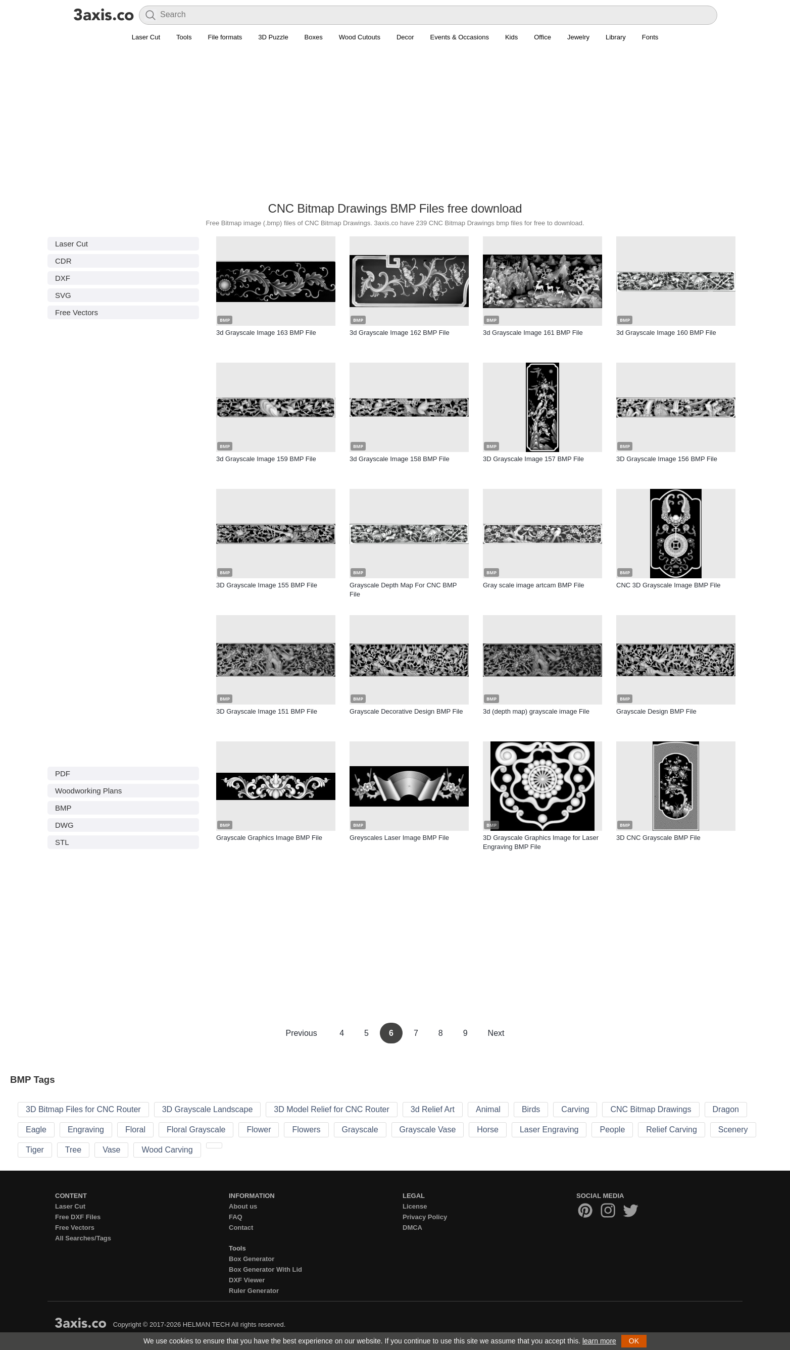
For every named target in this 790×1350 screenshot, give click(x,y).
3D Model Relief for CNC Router (331, 1109)
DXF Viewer (247, 1280)
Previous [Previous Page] (302, 1033)
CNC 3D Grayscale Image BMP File (668, 585)
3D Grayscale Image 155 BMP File (266, 585)
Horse (488, 1129)
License (415, 1206)
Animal (488, 1109)
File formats (225, 37)
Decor (405, 37)
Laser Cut (146, 37)
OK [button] (634, 1341)
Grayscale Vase (428, 1129)
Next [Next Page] (496, 1033)
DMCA (412, 1227)
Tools (183, 37)
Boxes (314, 37)
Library (616, 37)
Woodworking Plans (88, 790)
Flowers (306, 1129)
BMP (63, 808)
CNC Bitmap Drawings (650, 1109)
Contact (241, 1227)
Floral (135, 1129)
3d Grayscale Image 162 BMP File (400, 332)
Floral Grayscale (196, 1129)
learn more (599, 1341)
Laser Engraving (549, 1129)
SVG (63, 295)
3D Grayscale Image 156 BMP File (666, 459)
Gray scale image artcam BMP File (533, 585)
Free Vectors (76, 312)
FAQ (235, 1217)
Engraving (86, 1129)
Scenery (733, 1129)
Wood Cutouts (359, 37)
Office (542, 37)
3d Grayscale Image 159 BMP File (266, 459)
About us (243, 1206)
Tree (73, 1149)
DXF (62, 278)
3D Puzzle (273, 37)
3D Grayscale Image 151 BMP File (266, 711)
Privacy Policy (425, 1217)
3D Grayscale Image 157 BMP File (533, 459)
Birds (531, 1109)
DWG (64, 825)
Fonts (650, 37)
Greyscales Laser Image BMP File (399, 837)
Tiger (35, 1149)
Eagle (36, 1129)
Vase (111, 1149)
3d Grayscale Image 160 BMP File (666, 332)
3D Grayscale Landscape (207, 1109)
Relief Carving (671, 1129)
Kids (511, 37)
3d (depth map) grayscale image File (536, 711)
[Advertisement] (395, 126)
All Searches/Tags (83, 1238)
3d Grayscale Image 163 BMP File (266, 332)
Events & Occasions (459, 37)
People (612, 1129)
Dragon (726, 1109)
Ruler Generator (254, 1290)
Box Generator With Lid (265, 1269)
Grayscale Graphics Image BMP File (269, 837)
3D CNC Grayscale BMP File (658, 837)
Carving (575, 1109)
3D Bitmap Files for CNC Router (83, 1109)
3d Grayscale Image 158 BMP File (400, 459)
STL (62, 842)
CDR (63, 261)
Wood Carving (166, 1149)
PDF (62, 773)
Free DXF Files (78, 1217)
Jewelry (578, 37)
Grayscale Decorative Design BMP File (406, 711)
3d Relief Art (433, 1109)
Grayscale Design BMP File (656, 711)
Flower (258, 1129)
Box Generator (251, 1259)
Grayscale (360, 1129)
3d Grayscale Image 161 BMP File (533, 332)
